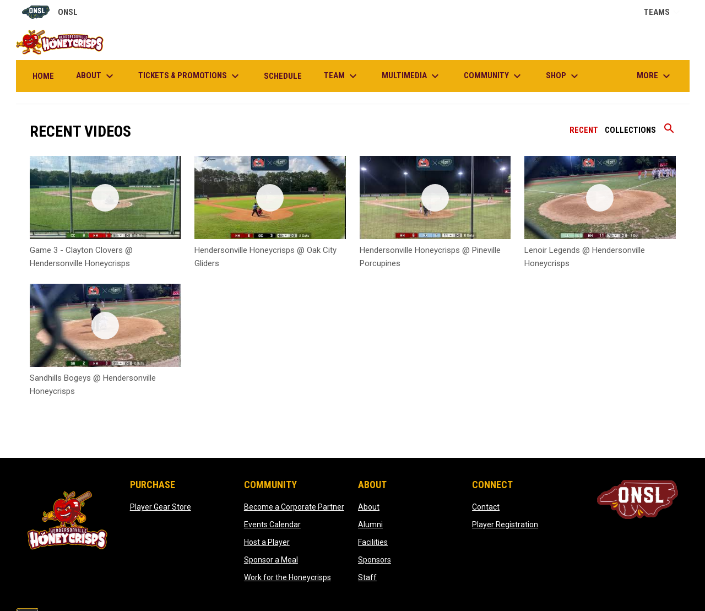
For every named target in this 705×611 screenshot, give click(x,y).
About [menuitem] (96, 76)
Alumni (370, 524)
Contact (486, 506)
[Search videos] (669, 132)
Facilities (373, 542)
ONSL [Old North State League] (50, 12)
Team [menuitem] (342, 76)
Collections (630, 130)
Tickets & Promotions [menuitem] (190, 76)
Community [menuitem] (494, 76)
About (368, 506)
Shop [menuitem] (563, 76)
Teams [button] (663, 12)
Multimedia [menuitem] (412, 76)
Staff (367, 577)
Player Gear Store (160, 506)
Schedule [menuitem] (283, 76)
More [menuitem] (655, 76)
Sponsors (374, 559)
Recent (584, 130)
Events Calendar (272, 524)
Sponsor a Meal (271, 559)
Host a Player (267, 542)
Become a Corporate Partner (294, 506)
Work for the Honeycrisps (287, 577)
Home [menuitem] (43, 76)
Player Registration (505, 524)
